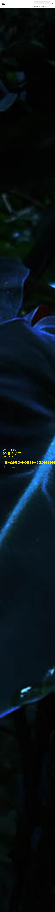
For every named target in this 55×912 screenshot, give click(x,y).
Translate (43, 6)
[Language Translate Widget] (41, 2)
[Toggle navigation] (52, 3)
